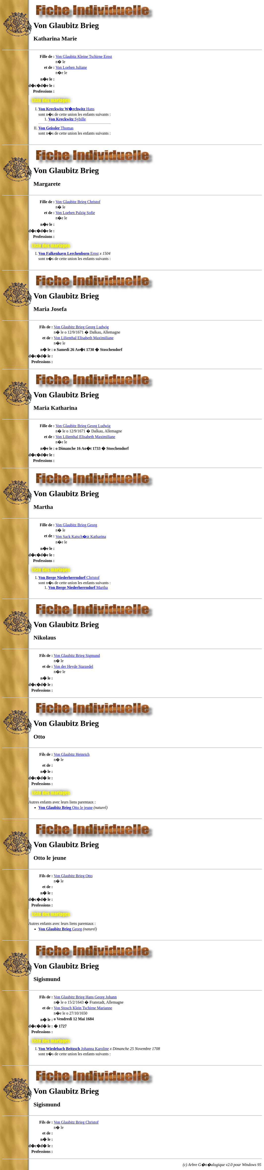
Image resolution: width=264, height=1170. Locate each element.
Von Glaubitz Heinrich (72, 754)
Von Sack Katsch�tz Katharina (81, 536)
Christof (68, 577)
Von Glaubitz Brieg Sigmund (77, 655)
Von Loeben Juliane (71, 67)
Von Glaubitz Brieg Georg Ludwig (81, 327)
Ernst (68, 253)
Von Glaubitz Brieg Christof (78, 202)
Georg (60, 929)
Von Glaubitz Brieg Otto (73, 876)
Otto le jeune (65, 807)
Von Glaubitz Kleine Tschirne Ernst (84, 56)
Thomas (55, 128)
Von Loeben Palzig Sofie (75, 213)
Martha (78, 587)
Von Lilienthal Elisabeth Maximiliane (84, 338)
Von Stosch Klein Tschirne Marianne (83, 1008)
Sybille (67, 119)
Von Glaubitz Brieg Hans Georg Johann (85, 997)
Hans (66, 109)
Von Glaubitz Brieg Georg (76, 525)
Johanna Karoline (73, 1049)
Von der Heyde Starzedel (73, 666)
